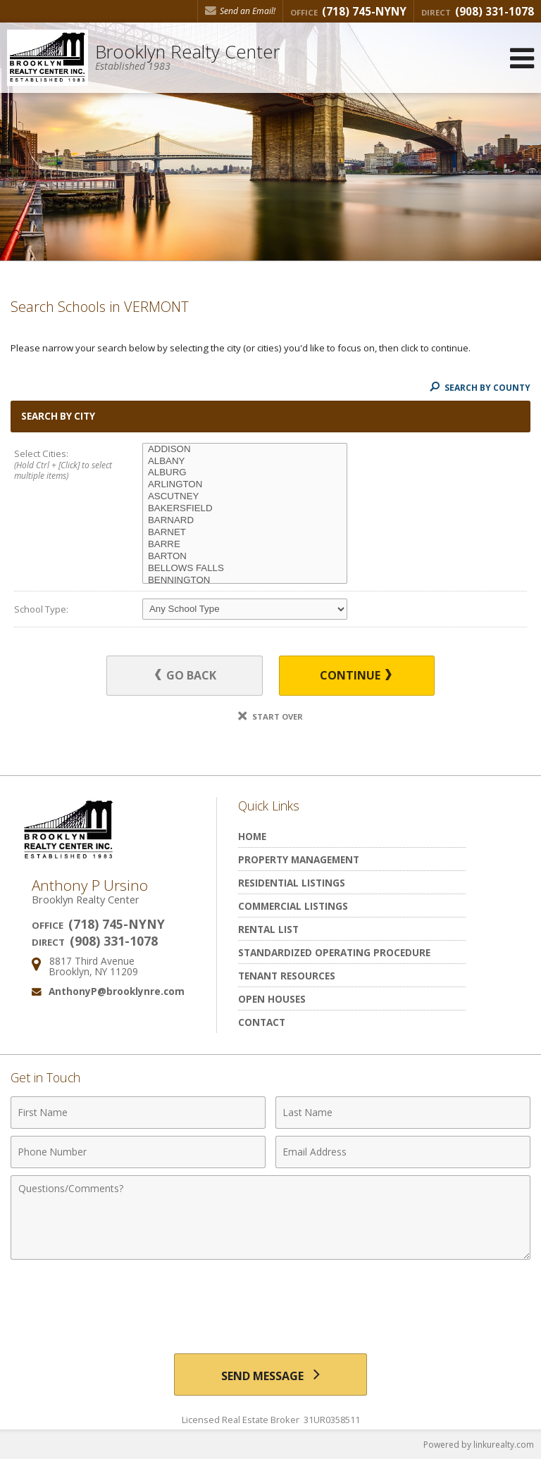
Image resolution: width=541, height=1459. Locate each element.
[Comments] (270, 1217)
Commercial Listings (293, 906)
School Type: (41, 609)
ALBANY (245, 462)
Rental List (268, 929)
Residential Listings (291, 882)
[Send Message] (270, 1374)
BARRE (245, 545)
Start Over (270, 716)
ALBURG (245, 473)
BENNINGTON (245, 581)
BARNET (245, 533)
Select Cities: (65, 465)
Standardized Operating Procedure (334, 952)
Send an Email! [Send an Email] (240, 11)
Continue (356, 675)
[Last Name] (402, 1112)
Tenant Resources (286, 975)
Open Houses (272, 999)
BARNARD (245, 521)
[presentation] (270, 1301)
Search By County (480, 388)
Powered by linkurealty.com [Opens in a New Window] (478, 1445)
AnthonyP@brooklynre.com (117, 991)
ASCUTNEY (245, 497)
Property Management (298, 859)
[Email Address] (402, 1152)
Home (252, 836)
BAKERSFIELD (245, 509)
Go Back (185, 675)
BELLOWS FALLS (245, 569)
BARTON (245, 557)
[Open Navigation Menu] (522, 58)
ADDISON (245, 450)
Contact (261, 1022)
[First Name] (138, 1112)
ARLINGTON (245, 485)
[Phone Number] (138, 1152)
